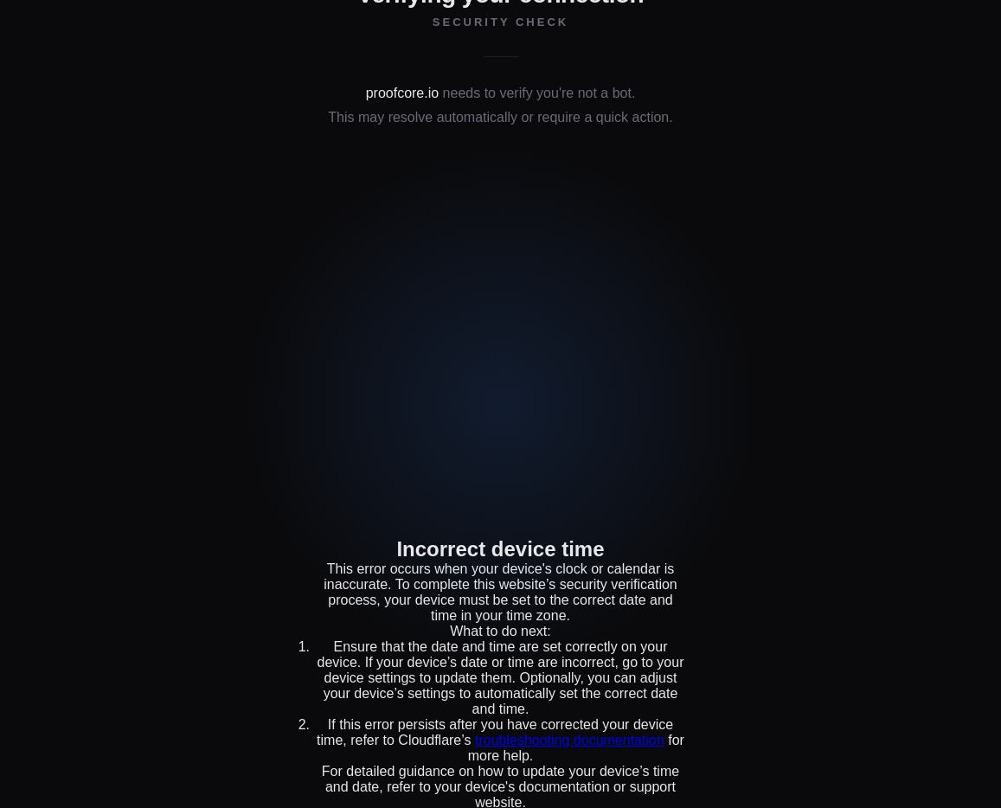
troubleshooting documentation (569, 740)
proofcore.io (403, 93)
